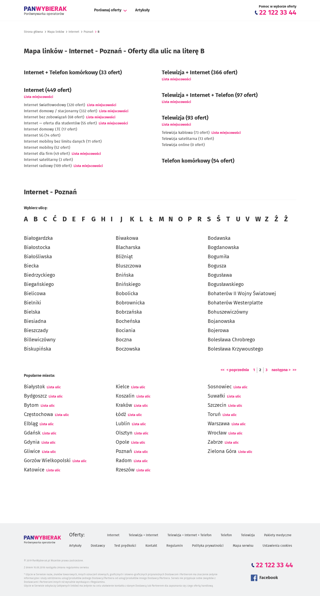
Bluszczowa (128, 266)
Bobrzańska (129, 312)
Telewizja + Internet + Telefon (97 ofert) (210, 95)
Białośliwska (38, 256)
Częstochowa (38, 414)
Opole (122, 442)
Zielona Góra (222, 451)
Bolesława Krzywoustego (235, 349)
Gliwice (32, 451)
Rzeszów (125, 469)
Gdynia (32, 442)
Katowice (34, 469)
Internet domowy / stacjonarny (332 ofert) (60, 111)
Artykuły (142, 10)
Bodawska (219, 238)
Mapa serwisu (243, 545)
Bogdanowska (223, 247)
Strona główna (33, 31)
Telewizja (248, 535)
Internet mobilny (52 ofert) (47, 148)
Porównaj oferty (107, 10)
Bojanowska (221, 321)
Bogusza (217, 266)
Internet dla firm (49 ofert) (47, 154)
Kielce (122, 386)
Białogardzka (38, 238)
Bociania (125, 330)
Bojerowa (218, 330)
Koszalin (125, 396)
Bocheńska (128, 321)
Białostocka (37, 247)
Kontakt (151, 545)
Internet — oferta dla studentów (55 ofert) (60, 123)
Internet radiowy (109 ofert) (48, 166)
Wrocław (217, 433)
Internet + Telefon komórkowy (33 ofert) (73, 72)
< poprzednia (238, 370)
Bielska (32, 312)
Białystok (34, 386)
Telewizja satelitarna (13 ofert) (188, 139)
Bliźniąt (124, 256)
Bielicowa (35, 293)
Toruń (214, 414)
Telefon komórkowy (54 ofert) (198, 161)
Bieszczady (36, 330)
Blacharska (128, 247)
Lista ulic (54, 387)
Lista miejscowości (38, 97)
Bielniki (32, 302)
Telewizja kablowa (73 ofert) (186, 133)
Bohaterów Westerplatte (235, 302)
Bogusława (220, 275)
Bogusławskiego (226, 284)
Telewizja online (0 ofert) (183, 145)
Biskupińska (37, 349)
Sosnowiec (220, 386)
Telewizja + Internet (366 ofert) (199, 72)
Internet (74, 31)
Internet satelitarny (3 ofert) (48, 160)
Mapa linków (55, 31)
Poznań (124, 451)
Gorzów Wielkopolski (47, 460)
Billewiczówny (40, 339)
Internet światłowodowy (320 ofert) (54, 105)
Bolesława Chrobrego (231, 339)
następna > (281, 370)
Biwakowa (127, 238)
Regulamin (174, 545)
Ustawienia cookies (277, 545)
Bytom (31, 405)
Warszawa (219, 423)
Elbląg (31, 423)
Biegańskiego (39, 284)
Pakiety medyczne (277, 535)
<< (222, 370)
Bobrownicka (130, 302)
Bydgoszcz (35, 396)
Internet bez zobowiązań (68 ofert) (54, 117)
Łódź (121, 414)
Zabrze (215, 442)
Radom (124, 460)
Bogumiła (218, 256)
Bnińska (125, 275)
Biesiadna (35, 321)
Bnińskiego (128, 284)
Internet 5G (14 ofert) (42, 135)
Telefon (226, 535)
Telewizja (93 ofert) (185, 118)
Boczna (124, 339)
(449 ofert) (47, 90)
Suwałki (216, 396)
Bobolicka (127, 293)
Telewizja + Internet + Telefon (189, 535)
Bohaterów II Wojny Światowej (242, 293)
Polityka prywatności (208, 545)
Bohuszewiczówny (228, 312)
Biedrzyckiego (39, 275)
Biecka (31, 266)
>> (294, 370)
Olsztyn (124, 433)
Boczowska (128, 349)
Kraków (124, 405)
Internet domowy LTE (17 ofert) (50, 129)
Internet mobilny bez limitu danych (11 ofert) (63, 141)
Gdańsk (32, 433)
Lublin (123, 423)
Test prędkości (125, 545)
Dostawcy (98, 545)
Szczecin (217, 405)
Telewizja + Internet (143, 535)
